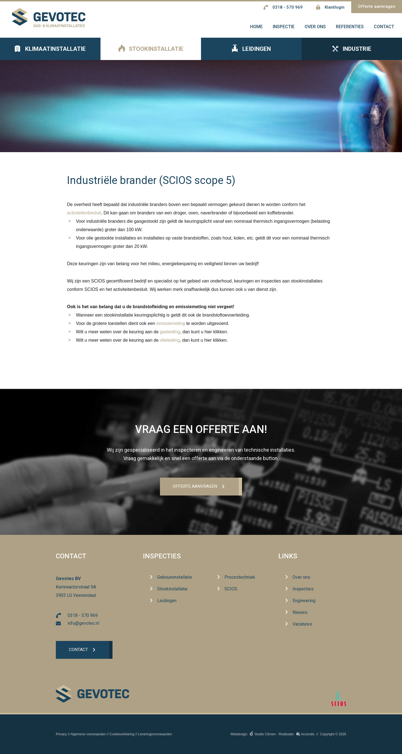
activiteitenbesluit (84, 217)
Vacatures (302, 624)
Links (287, 557)
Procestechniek (239, 577)
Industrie (351, 53)
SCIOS (230, 589)
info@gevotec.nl (83, 623)
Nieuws (300, 612)
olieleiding (170, 344)
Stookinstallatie (150, 53)
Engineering (304, 601)
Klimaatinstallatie (50, 53)
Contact (78, 650)
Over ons (301, 577)
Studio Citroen (265, 734)
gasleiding (170, 336)
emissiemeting (170, 327)
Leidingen (251, 53)
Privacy (61, 734)
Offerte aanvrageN (195, 486)
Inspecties (162, 557)
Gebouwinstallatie (174, 577)
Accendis (308, 734)
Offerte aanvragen (376, 6)
